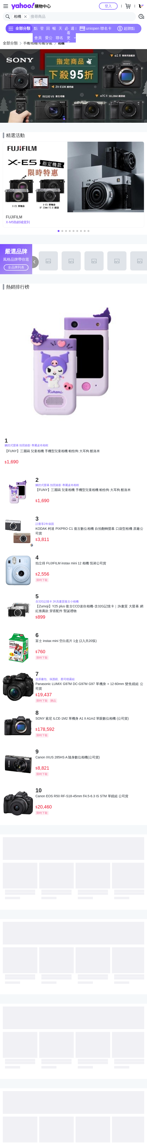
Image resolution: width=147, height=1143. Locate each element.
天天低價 (60, 29)
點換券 (36, 29)
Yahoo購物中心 (31, 6)
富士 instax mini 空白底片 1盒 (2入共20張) (66, 641)
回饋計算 (48, 29)
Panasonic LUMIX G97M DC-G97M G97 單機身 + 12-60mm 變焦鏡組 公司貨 (89, 686)
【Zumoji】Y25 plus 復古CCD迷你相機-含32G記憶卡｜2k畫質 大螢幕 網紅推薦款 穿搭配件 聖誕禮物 (89, 608)
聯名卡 (59, 39)
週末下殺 (72, 29)
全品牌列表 (16, 267)
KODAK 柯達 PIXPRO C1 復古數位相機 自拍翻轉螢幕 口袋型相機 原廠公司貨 (89, 531)
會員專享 (38, 39)
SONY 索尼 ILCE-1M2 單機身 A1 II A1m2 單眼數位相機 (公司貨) (82, 718)
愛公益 (48, 39)
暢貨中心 (54, 29)
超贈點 (126, 28)
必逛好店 (66, 29)
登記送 (42, 29)
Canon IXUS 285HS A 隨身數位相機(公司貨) (67, 757)
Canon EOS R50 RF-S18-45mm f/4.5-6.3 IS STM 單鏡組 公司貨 (81, 796)
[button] (64, 119)
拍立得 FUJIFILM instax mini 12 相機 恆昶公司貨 (70, 563)
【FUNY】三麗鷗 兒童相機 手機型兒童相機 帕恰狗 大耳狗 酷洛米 (83, 490)
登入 (108, 6)
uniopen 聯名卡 (96, 28)
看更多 (71, 38)
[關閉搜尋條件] (25, 16)
